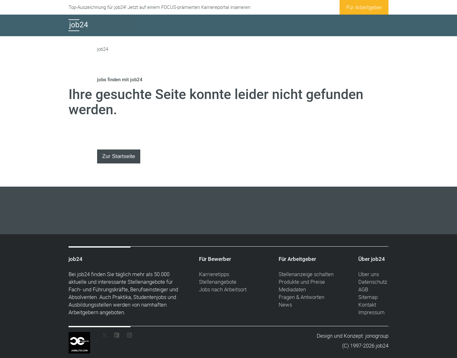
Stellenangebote (217, 281)
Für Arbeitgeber (364, 7)
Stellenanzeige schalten (306, 274)
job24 (102, 49)
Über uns (368, 274)
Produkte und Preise (302, 281)
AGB (363, 289)
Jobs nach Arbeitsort (223, 289)
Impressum (371, 312)
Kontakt (367, 304)
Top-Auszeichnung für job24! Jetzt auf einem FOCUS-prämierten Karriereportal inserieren (159, 7)
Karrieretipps (214, 274)
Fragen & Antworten (301, 297)
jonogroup (376, 335)
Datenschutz (372, 281)
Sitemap (368, 297)
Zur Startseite (118, 156)
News (285, 304)
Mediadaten (292, 289)
